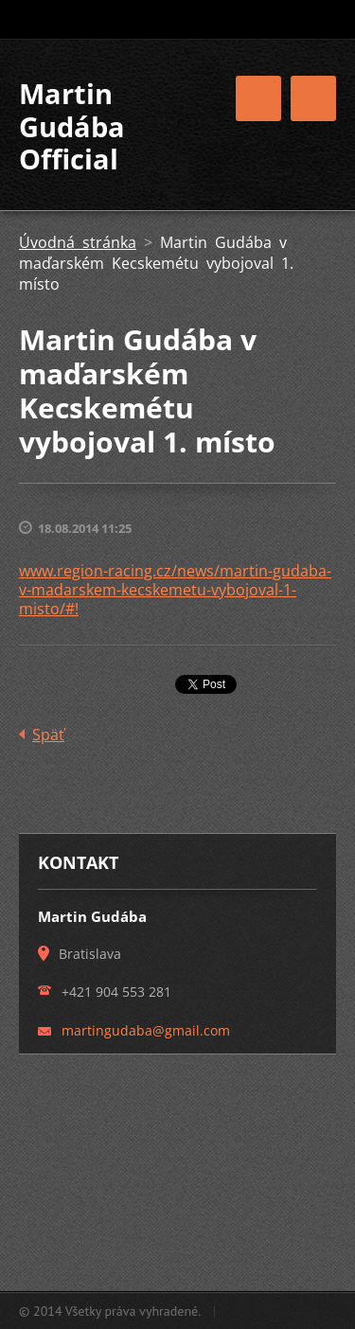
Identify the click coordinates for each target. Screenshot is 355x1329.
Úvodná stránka (77, 242)
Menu (313, 98)
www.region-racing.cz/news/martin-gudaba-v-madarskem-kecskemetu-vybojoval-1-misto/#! (175, 589)
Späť (48, 734)
